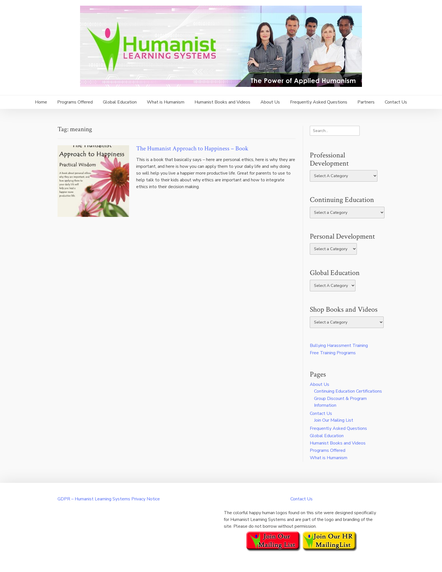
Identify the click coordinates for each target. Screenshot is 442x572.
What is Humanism (165, 102)
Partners (366, 102)
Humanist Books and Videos (222, 102)
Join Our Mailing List (333, 420)
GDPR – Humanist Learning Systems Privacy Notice (109, 499)
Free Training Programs (333, 353)
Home (41, 102)
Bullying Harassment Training (339, 345)
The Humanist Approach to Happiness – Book (192, 148)
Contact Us (396, 102)
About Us (270, 102)
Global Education (120, 102)
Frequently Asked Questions (318, 102)
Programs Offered (75, 102)
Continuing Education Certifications (348, 391)
